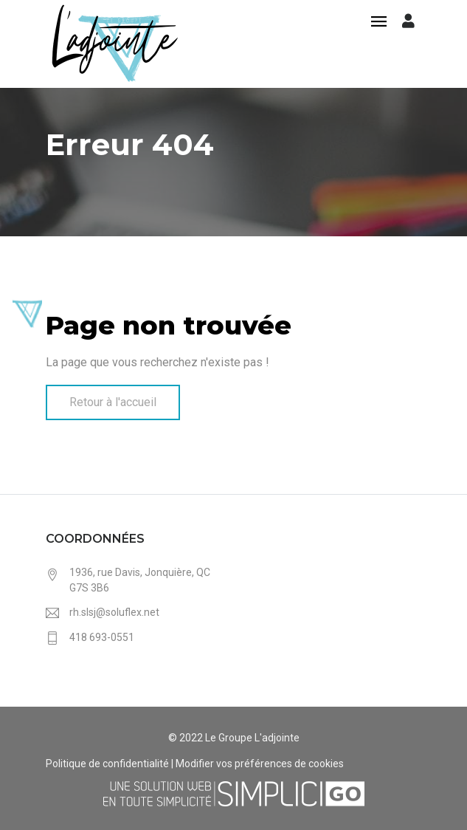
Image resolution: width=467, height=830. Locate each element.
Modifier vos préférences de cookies (260, 763)
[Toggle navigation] (379, 22)
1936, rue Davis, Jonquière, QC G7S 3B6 (139, 580)
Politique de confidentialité (107, 763)
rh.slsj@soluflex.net (114, 612)
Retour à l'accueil (112, 402)
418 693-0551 (101, 637)
